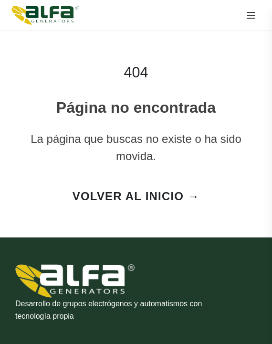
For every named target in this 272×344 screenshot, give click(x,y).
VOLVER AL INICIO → (136, 196)
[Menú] (251, 15)
